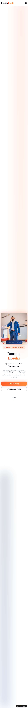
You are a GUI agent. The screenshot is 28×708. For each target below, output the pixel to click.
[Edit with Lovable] (20, 706)
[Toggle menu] (26, 3)
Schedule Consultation (14, 389)
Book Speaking (14, 383)
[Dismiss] (26, 706)
